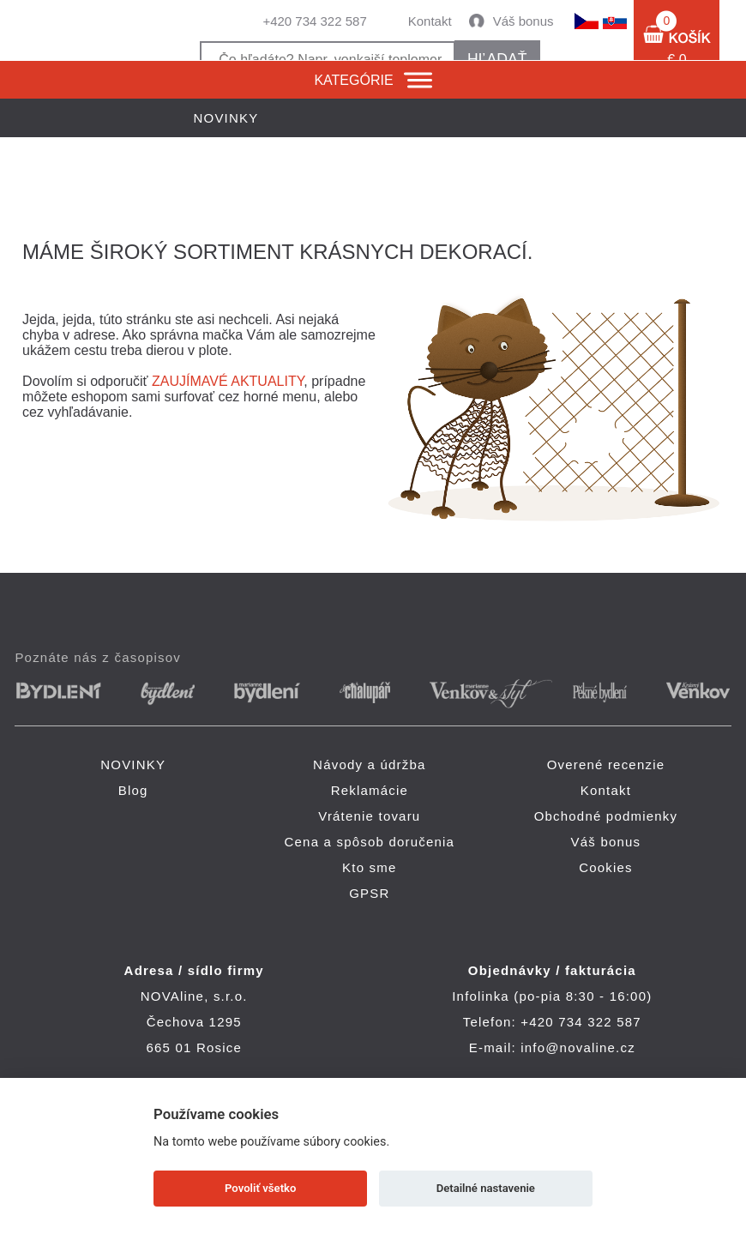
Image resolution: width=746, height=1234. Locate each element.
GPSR (369, 893)
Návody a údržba (369, 764)
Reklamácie (369, 790)
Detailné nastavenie (485, 1188)
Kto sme (369, 867)
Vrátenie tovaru (369, 816)
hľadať (496, 59)
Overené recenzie (606, 764)
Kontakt (430, 21)
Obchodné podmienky (606, 816)
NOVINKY (132, 764)
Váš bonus (523, 21)
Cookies (606, 867)
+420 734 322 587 (314, 21)
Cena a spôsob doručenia (370, 841)
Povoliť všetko (260, 1188)
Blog (133, 790)
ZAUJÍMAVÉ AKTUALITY (228, 381)
